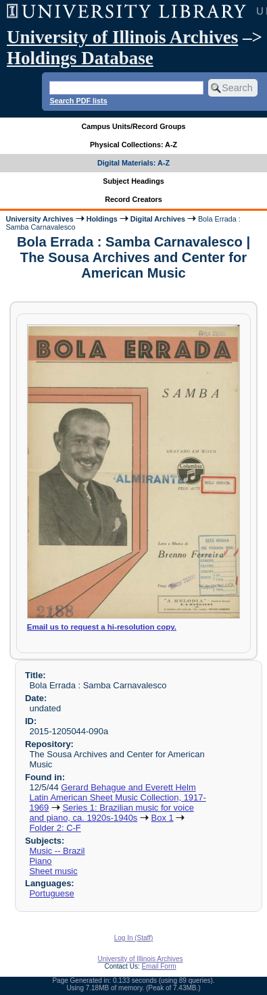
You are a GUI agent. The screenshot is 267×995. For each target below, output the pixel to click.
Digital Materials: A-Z (133, 163)
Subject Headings (133, 181)
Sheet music (53, 871)
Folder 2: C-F (54, 828)
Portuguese (51, 893)
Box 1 (162, 818)
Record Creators (133, 199)
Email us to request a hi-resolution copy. (101, 627)
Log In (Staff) (133, 938)
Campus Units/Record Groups (133, 126)
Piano (40, 861)
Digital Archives (157, 219)
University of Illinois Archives (122, 37)
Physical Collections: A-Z (133, 145)
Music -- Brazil (56, 851)
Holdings (102, 219)
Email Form (158, 966)
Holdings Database (80, 58)
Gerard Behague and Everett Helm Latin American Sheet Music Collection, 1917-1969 (117, 797)
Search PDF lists (78, 101)
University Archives (39, 219)
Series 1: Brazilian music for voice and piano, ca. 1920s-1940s (111, 812)
